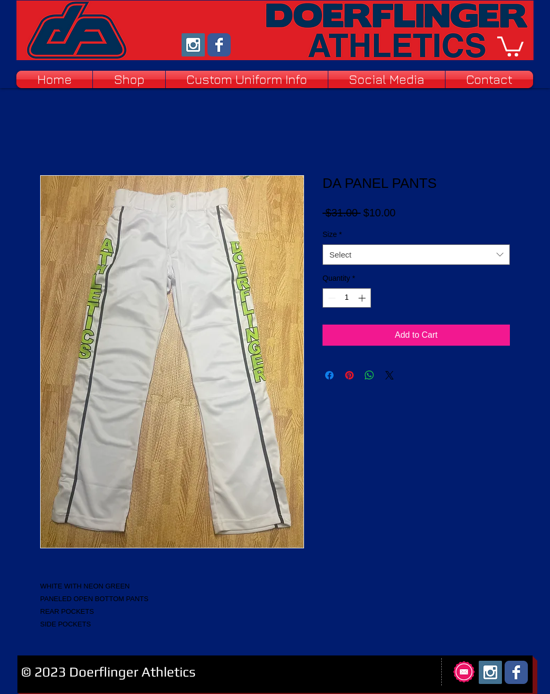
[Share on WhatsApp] (369, 375)
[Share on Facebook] (329, 375)
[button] (510, 45)
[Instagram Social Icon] (193, 44)
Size (332, 234)
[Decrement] (330, 298)
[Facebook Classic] (219, 44)
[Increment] (362, 298)
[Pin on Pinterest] (349, 375)
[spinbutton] (346, 298)
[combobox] (416, 254)
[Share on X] (389, 375)
